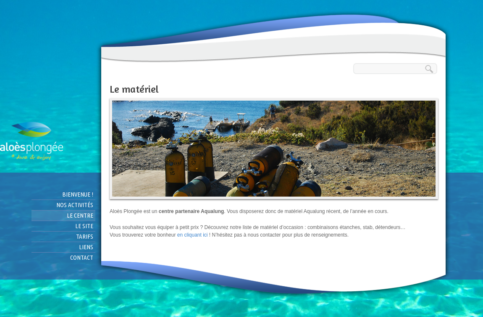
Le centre (80, 215)
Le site (84, 225)
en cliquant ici (193, 235)
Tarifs (84, 236)
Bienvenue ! (77, 194)
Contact (81, 257)
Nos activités (74, 204)
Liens (86, 246)
